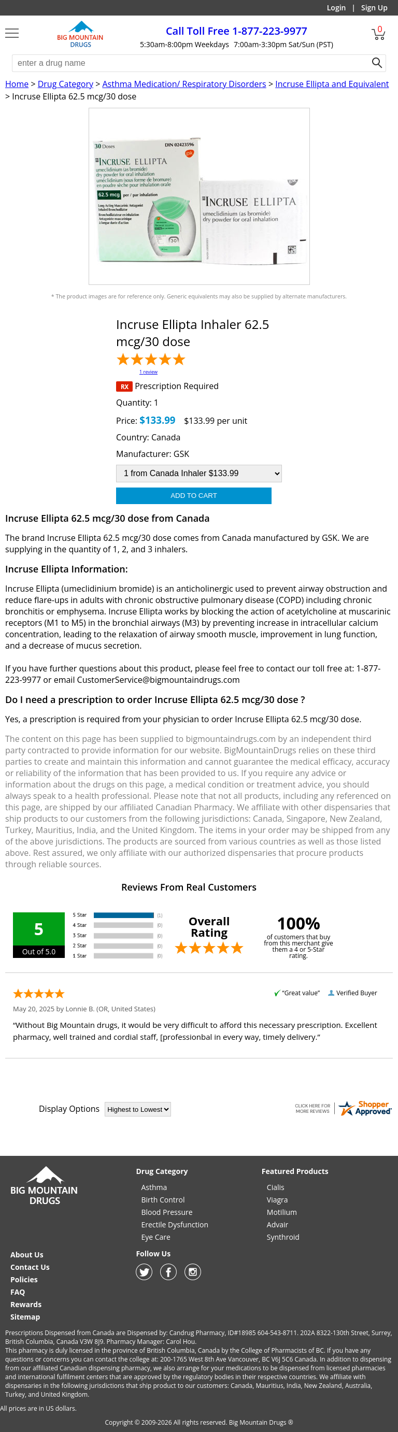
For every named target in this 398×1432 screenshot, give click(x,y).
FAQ (17, 1292)
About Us (27, 1254)
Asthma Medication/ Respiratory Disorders (184, 84)
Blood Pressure (166, 1212)
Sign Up (374, 7)
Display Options (69, 1108)
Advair (277, 1224)
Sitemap (25, 1317)
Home (17, 84)
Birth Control (162, 1200)
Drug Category (65, 84)
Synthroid (283, 1237)
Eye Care (155, 1237)
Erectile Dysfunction (174, 1224)
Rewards (25, 1304)
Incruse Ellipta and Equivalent (332, 84)
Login (336, 7)
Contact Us (30, 1267)
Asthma (154, 1187)
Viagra (277, 1200)
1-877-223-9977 (236, 31)
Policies (24, 1279)
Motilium (282, 1212)
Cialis (276, 1187)
